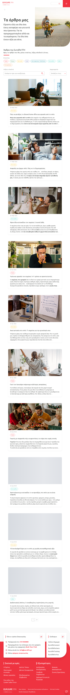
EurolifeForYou (53, 654)
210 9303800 (24, 642)
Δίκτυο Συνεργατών (26, 670)
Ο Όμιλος (7, 667)
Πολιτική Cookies (54, 689)
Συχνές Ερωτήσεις (58, 672)
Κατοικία (20, 61)
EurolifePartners (54, 648)
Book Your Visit (31, 647)
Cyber (59, 61)
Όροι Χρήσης (22, 689)
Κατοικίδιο (52, 61)
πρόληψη (42, 286)
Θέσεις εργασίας (9, 675)
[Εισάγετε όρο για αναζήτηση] (24, 73)
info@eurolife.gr (26, 650)
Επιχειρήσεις (8, 65)
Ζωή (27, 61)
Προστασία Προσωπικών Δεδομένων (38, 689)
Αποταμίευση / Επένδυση (38, 61)
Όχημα (12, 61)
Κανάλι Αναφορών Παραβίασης (27, 691)
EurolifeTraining (54, 651)
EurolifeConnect (54, 645)
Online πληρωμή (54, 642)
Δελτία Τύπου (24, 667)
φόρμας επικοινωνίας (20, 653)
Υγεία (6, 61)
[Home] (5, 10)
